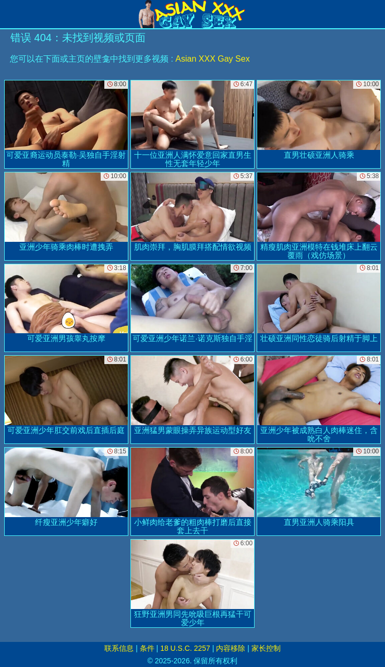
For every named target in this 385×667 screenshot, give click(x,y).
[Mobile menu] (9, 14)
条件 (147, 648)
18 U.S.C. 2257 (185, 648)
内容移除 (230, 648)
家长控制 (266, 648)
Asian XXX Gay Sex (212, 58)
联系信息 (119, 648)
